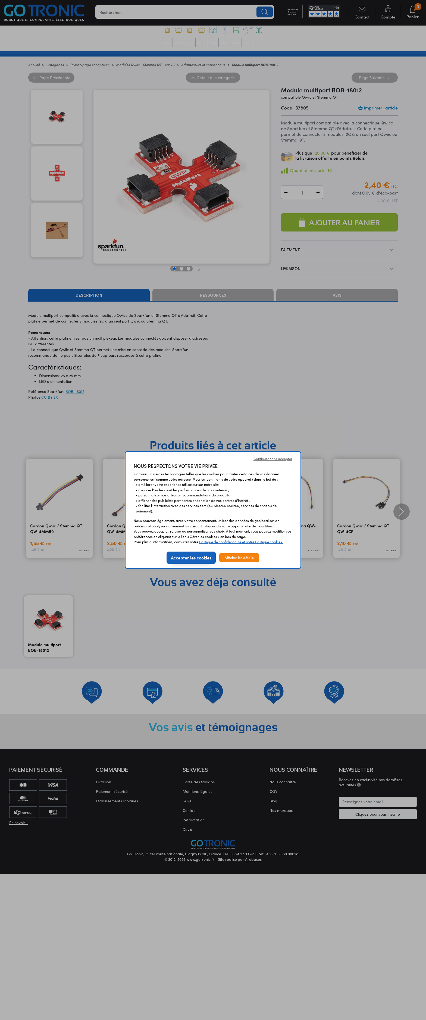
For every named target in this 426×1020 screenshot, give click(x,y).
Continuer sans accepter (272, 458)
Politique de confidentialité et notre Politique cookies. (241, 541)
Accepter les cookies (191, 558)
